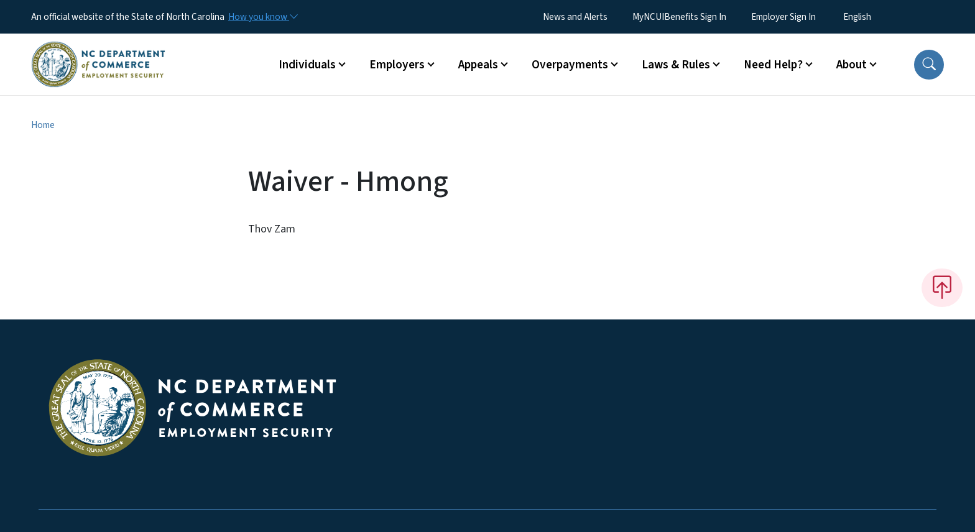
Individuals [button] (307, 64)
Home (43, 125)
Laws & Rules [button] (676, 64)
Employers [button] (397, 64)
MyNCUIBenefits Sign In (679, 17)
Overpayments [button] (570, 64)
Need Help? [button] (773, 64)
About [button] (851, 64)
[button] (929, 65)
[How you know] (262, 16)
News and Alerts (575, 17)
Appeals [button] (478, 64)
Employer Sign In (783, 17)
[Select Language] (876, 16)
